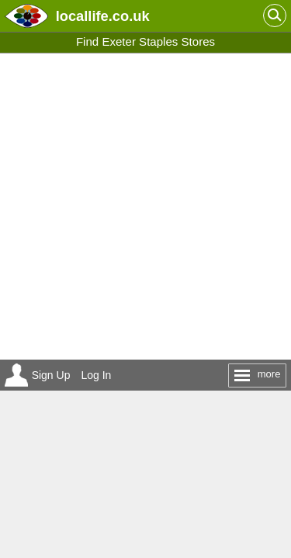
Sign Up (51, 375)
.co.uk (103, 16)
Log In (96, 375)
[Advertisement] (145, 206)
